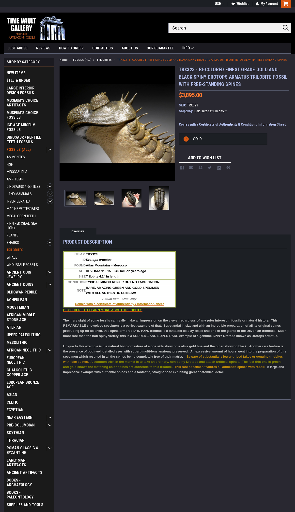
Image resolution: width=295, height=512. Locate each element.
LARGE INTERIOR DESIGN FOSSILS (20, 90)
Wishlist (240, 4)
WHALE (12, 257)
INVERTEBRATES (18, 201)
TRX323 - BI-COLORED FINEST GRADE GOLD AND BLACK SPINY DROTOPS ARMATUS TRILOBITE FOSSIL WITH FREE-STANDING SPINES (202, 59)
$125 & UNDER (18, 80)
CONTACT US (102, 48)
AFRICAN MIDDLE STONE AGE (21, 317)
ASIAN (12, 394)
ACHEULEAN (17, 299)
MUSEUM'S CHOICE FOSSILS (22, 115)
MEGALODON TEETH (21, 216)
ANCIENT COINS (20, 284)
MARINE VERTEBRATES (23, 208)
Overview (77, 231)
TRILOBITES (15, 250)
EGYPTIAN (15, 410)
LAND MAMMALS (19, 194)
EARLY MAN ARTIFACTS (16, 462)
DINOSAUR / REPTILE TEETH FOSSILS (24, 139)
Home (64, 59)
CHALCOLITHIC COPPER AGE (19, 372)
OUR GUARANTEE (160, 48)
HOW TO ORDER (71, 48)
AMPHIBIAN (15, 179)
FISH (10, 164)
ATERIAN (14, 327)
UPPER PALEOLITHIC (24, 335)
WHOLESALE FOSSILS (22, 265)
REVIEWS (43, 48)
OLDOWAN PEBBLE (22, 292)
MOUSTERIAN (18, 307)
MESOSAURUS (17, 172)
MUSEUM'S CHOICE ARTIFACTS (22, 102)
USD (219, 4)
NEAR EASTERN (19, 417)
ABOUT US (130, 48)
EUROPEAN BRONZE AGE (23, 384)
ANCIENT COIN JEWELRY (19, 274)
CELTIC (12, 402)
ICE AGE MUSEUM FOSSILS (21, 127)
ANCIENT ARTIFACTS (24, 472)
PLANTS (12, 235)
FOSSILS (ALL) (19, 149)
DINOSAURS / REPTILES (23, 186)
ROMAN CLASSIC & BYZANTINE (22, 450)
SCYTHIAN (15, 432)
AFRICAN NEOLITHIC (24, 350)
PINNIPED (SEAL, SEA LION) (22, 225)
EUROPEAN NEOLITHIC (16, 360)
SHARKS (13, 242)
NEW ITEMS (16, 73)
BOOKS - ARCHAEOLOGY (19, 482)
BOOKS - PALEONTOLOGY (20, 494)
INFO (188, 48)
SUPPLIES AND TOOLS (25, 504)
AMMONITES (16, 157)
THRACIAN (16, 440)
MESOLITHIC (17, 342)
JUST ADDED (17, 48)
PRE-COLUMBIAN (21, 425)
